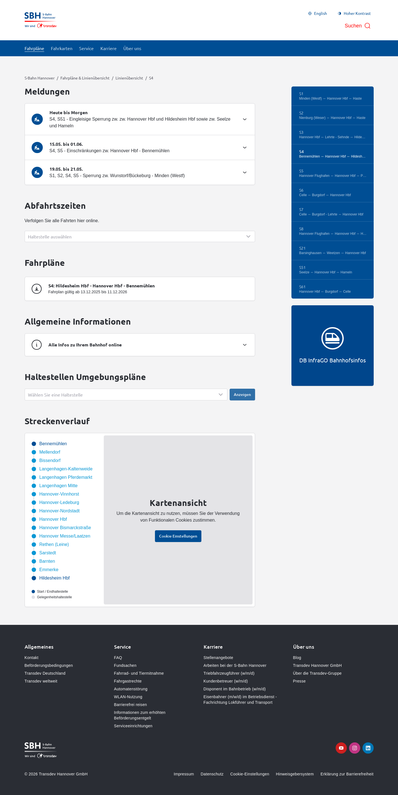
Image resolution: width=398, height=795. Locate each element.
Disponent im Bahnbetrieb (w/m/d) (235, 689)
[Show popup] (140, 236)
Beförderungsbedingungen (49, 665)
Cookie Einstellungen (178, 536)
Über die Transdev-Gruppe (317, 673)
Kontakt (32, 657)
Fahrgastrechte (128, 681)
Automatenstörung (131, 689)
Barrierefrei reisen (130, 704)
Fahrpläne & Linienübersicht (85, 77)
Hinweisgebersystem (295, 774)
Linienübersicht (129, 77)
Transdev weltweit (41, 681)
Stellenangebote (218, 657)
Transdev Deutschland (45, 673)
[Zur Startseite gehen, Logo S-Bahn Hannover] (41, 20)
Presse (299, 681)
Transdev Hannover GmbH (317, 665)
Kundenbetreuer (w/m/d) (226, 681)
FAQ (118, 657)
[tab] (140, 119)
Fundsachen (125, 665)
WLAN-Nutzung (128, 697)
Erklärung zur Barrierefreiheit (347, 774)
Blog (297, 657)
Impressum (184, 774)
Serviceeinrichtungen (133, 726)
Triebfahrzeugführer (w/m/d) (229, 673)
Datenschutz (212, 774)
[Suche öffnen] (357, 25)
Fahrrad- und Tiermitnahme (139, 673)
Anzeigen (242, 394)
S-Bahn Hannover (40, 77)
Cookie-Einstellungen (249, 774)
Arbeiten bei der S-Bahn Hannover (235, 665)
